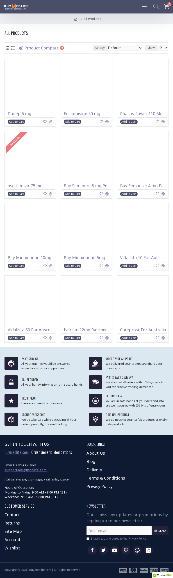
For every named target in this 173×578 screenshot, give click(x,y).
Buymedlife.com (17, 452)
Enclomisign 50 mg (82, 113)
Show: (151, 48)
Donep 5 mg (19, 113)
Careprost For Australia (143, 329)
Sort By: (100, 48)
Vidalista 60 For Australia (31, 329)
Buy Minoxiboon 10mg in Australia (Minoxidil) (31, 257)
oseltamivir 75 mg (25, 185)
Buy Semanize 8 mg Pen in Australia (87, 185)
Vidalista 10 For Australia (143, 257)
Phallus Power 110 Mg (141, 113)
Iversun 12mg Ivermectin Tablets (87, 329)
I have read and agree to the (116, 539)
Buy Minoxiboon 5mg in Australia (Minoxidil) (87, 257)
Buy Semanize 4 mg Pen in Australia (143, 185)
